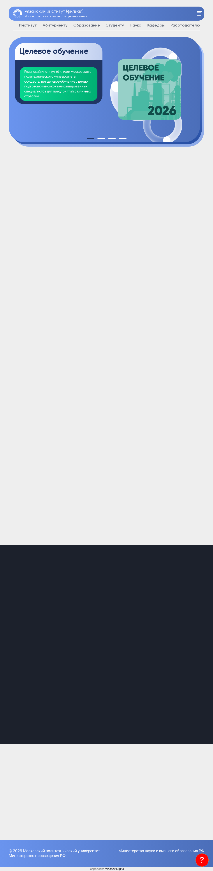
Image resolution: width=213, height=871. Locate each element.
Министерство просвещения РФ (37, 855)
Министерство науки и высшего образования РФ (161, 850)
